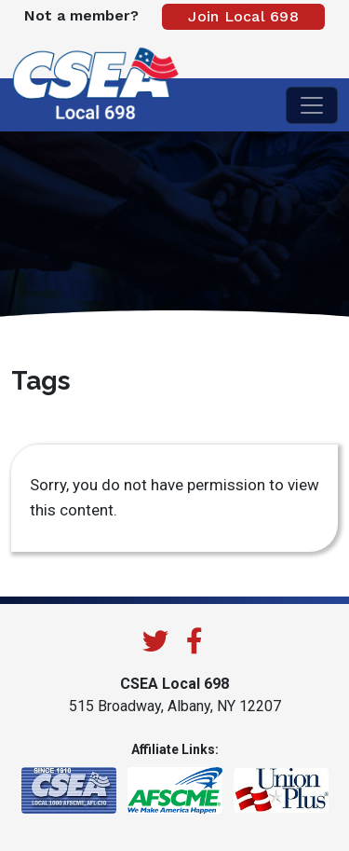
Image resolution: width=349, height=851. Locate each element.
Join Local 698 (243, 16)
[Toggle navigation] (312, 105)
